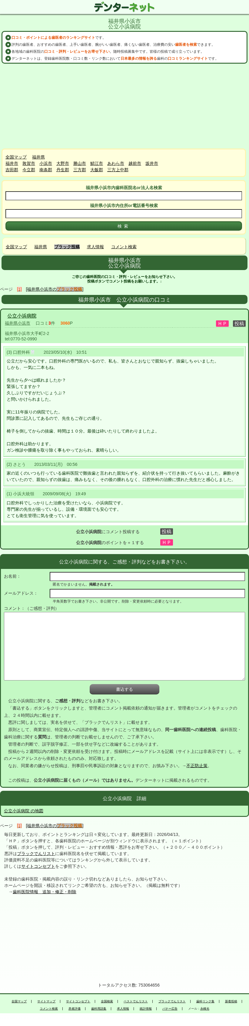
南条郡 (45, 169)
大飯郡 (96, 169)
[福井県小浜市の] (55, 289)
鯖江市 (96, 163)
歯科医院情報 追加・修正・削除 (44, 891)
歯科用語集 (98, 1008)
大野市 (62, 163)
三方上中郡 (117, 169)
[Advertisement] (124, 106)
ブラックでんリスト (36, 853)
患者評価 (74, 1008)
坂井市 (151, 163)
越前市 (134, 163)
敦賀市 (28, 163)
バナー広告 (170, 1008)
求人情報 (95, 246)
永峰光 (204, 1008)
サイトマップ (46, 1001)
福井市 (11, 163)
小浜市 (45, 163)
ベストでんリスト (136, 1001)
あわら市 (115, 163)
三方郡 (79, 169)
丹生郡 (62, 169)
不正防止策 (197, 765)
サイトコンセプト (38, 866)
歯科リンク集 (205, 1001)
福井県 (38, 157)
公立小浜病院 (21, 316)
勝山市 (79, 163)
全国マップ (16, 157)
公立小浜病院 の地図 (23, 811)
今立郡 (28, 169)
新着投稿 (231, 1001)
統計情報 (146, 1008)
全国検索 (107, 1001)
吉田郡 (11, 169)
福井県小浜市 (17, 323)
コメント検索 (124, 246)
